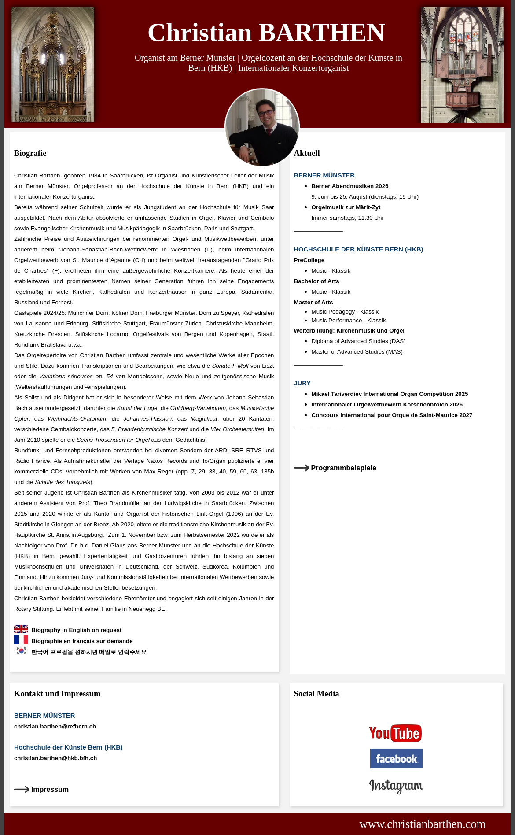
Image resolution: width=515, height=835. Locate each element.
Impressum (50, 789)
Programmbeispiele (344, 468)
